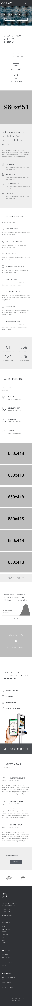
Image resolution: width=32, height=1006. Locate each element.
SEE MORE (9, 19)
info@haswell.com (7, 915)
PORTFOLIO (5, 934)
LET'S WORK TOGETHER (16, 749)
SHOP (3, 940)
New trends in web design (9, 977)
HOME (3, 926)
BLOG (3, 937)
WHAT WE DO (6, 957)
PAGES (4, 943)
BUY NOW (22, 19)
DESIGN (11, 780)
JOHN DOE (17, 780)
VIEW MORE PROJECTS (16, 578)
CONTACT (4, 965)
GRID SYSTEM (6, 929)
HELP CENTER (6, 960)
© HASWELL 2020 (16, 1000)
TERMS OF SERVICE (7, 962)
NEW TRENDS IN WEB (16, 801)
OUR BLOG (7, 768)
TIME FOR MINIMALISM (17, 778)
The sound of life (6, 982)
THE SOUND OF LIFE (15, 825)
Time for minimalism (7, 987)
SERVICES (4, 932)
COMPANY (5, 954)
